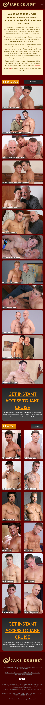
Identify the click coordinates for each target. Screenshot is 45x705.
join (28, 69)
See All (37, 426)
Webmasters (7, 693)
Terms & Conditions (22, 695)
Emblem (37, 65)
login (10, 69)
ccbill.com (23, 689)
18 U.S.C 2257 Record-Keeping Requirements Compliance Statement (22, 673)
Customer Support (21, 693)
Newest (33, 82)
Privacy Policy (36, 693)
